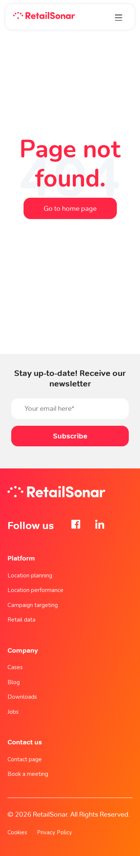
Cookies (17, 832)
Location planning (29, 575)
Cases (15, 667)
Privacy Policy (54, 832)
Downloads (22, 697)
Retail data (21, 619)
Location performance (35, 590)
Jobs (13, 712)
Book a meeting (27, 774)
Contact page (24, 759)
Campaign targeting (32, 605)
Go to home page (70, 208)
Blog (13, 682)
